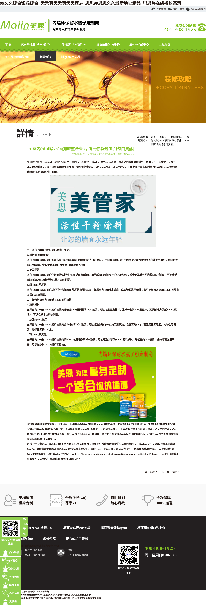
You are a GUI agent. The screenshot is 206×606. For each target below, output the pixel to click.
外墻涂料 (14, 577)
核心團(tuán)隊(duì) (17, 56)
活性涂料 (14, 568)
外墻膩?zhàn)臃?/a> (74, 44)
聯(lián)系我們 (196, 9)
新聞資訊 (45, 56)
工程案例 (164, 44)
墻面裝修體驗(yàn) (114, 528)
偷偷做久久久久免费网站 (89, 598)
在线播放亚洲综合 (36, 598)
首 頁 (8, 44)
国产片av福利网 (53, 598)
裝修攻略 (49, 538)
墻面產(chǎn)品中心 (151, 528)
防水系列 (14, 585)
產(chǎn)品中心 (139, 44)
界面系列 (14, 593)
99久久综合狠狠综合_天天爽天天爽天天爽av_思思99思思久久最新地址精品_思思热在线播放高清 (90, 3)
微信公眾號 (176, 9)
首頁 (161, 137)
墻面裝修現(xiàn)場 (76, 528)
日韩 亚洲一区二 (69, 598)
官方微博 (158, 9)
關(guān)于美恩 (70, 56)
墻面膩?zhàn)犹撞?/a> (37, 528)
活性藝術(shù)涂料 (108, 44)
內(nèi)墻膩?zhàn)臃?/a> (36, 44)
